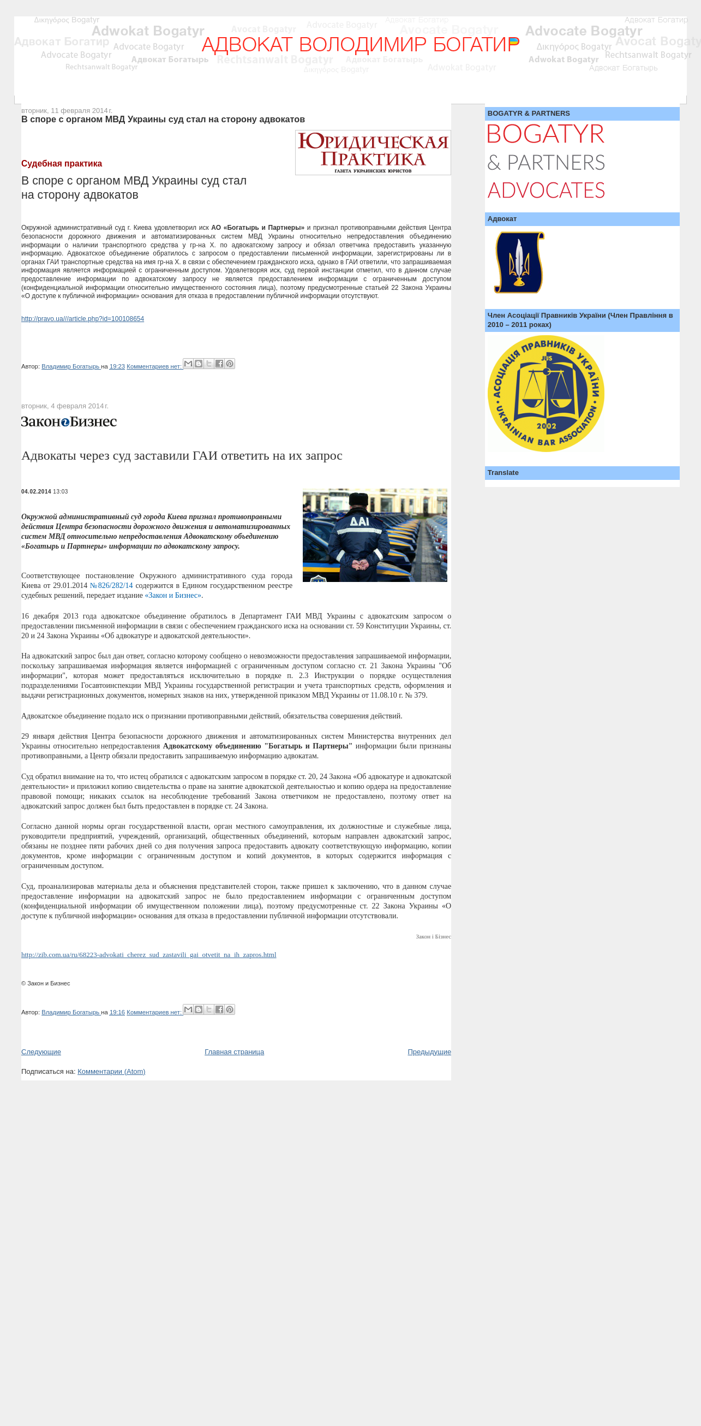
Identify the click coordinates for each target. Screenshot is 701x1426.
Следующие (41, 1052)
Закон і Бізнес (433, 936)
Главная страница (234, 1052)
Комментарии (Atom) (111, 1071)
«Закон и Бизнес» (173, 595)
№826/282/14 (111, 585)
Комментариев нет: (155, 366)
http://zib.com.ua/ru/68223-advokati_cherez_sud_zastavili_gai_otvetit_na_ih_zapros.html (149, 954)
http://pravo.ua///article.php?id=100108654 (82, 319)
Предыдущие (430, 1052)
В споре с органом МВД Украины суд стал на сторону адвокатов (163, 119)
